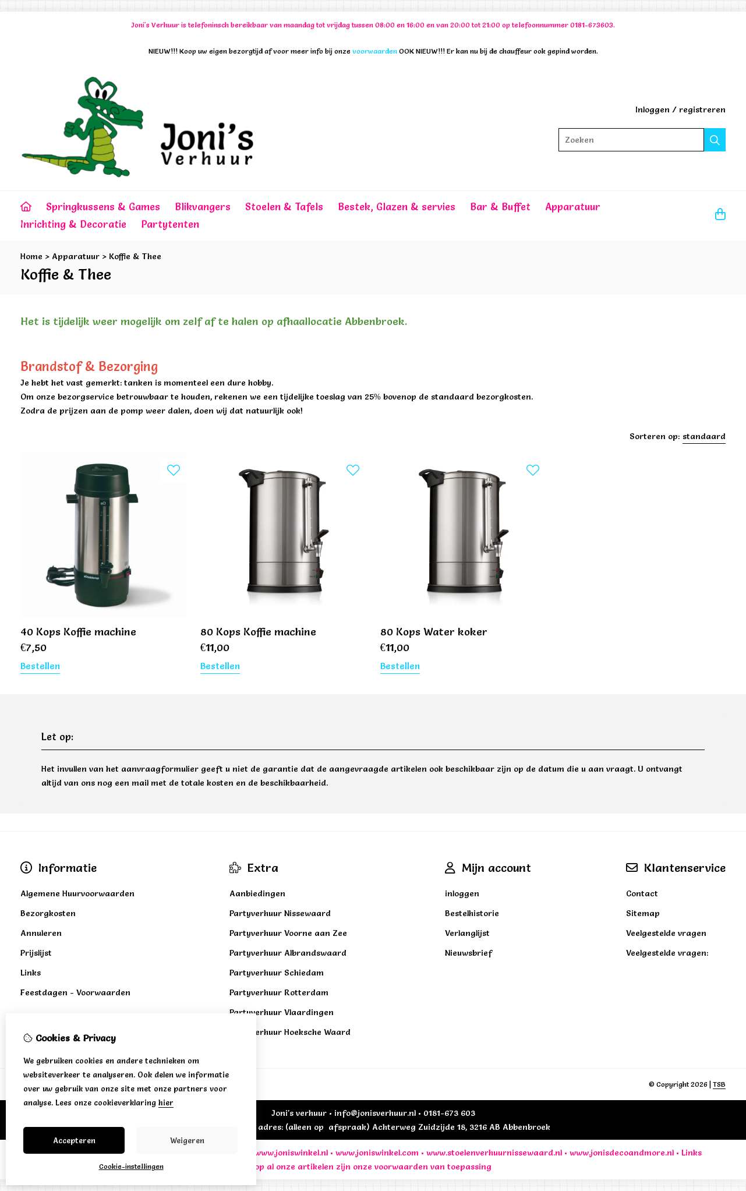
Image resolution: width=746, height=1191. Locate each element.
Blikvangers (203, 206)
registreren (702, 109)
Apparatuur (572, 206)
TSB (719, 1084)
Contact (642, 893)
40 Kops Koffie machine (78, 631)
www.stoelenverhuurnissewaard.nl (494, 1152)
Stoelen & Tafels (284, 206)
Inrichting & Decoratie (73, 224)
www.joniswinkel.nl (291, 1152)
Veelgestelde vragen (666, 933)
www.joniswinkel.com (377, 1152)
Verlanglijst (467, 933)
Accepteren (74, 1140)
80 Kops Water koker (433, 631)
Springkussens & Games (103, 206)
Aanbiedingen (257, 893)
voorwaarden (401, 1166)
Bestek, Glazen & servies (396, 206)
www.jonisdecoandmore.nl (622, 1152)
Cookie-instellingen (131, 1166)
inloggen (462, 893)
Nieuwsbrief (468, 953)
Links (691, 1152)
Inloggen (652, 109)
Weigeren (187, 1140)
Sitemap (643, 913)
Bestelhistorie (472, 913)
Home (31, 256)
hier (166, 1102)
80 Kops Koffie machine (258, 631)
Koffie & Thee (135, 256)
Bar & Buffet (500, 206)
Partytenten (170, 224)
